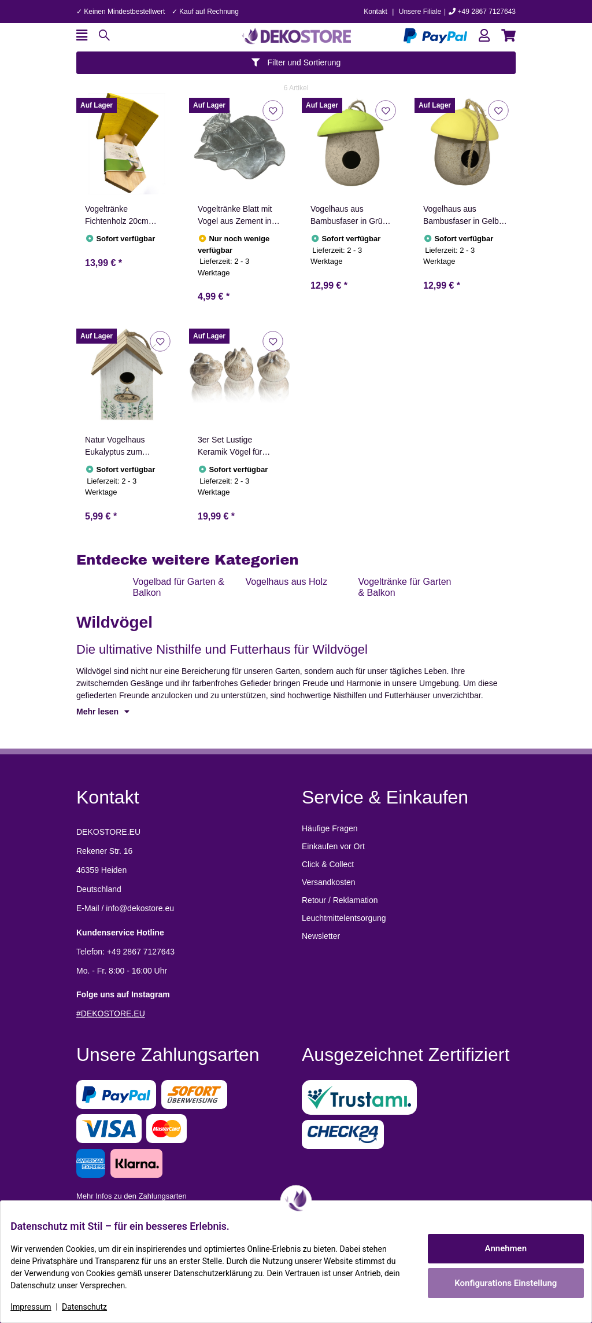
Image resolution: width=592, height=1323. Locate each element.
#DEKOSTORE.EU (110, 1013)
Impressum (39, 1306)
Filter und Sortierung (296, 62)
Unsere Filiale (420, 12)
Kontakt (375, 12)
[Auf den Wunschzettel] (272, 110)
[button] (484, 35)
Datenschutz (93, 1306)
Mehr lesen (103, 711)
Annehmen (497, 1248)
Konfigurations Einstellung (497, 1283)
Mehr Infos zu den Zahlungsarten (131, 1196)
